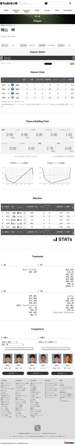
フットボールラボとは (65, 387)
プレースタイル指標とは (66, 394)
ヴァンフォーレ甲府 (20, 401)
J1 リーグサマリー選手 (51, 385)
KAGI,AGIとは (63, 392)
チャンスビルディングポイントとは (25, 156)
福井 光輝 (33, 272)
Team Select (67, 10)
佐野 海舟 (33, 296)
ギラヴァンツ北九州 (35, 411)
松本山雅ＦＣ (33, 390)
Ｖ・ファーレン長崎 (6, 417)
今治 (17, 98)
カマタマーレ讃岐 (35, 406)
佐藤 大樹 (70, 300)
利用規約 (21, 433)
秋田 (14, 227)
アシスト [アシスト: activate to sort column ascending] (47, 207)
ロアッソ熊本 (33, 413)
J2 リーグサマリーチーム (51, 388)
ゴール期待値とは (64, 401)
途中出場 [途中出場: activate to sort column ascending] (39, 80)
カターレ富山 (18, 404)
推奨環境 (27, 433)
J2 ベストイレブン (50, 392)
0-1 (21, 213)
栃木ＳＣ (32, 385)
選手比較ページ (13, 373)
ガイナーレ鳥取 (34, 403)
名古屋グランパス (5, 403)
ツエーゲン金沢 (34, 394)
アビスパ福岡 (4, 415)
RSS (72, 63)
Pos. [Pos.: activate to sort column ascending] (36, 207)
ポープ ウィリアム (30, 269)
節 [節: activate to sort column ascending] (2, 207)
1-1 (21, 216)
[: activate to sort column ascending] (6, 80)
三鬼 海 (70, 272)
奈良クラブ (33, 401)
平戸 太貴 (33, 300)
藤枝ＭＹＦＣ (18, 408)
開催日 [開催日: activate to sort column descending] (7, 207)
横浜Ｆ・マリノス (5, 399)
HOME (6, 10)
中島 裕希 (70, 308)
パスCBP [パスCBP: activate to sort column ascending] (66, 207)
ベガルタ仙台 (18, 387)
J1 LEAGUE (4, 380)
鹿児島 (13, 220)
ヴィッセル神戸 (5, 410)
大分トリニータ (19, 415)
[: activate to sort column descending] (3, 80)
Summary (47, 380)
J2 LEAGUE (18, 380)
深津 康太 (70, 276)
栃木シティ (18, 394)
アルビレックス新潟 (20, 403)
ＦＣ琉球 (32, 417)
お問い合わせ (52, 433)
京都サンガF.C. (4, 404)
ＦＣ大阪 (32, 399)
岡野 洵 (70, 284)
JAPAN (36, 10)
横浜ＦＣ (17, 397)
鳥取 (14, 216)
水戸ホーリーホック (6, 385)
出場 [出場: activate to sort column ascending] (24, 80)
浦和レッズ (4, 387)
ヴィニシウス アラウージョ (63, 312)
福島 (14, 213)
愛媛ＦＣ (32, 408)
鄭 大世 (70, 298)
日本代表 (62, 385)
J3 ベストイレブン (50, 397)
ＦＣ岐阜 (32, 395)
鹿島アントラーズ (5, 383)
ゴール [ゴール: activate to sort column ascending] (55, 80)
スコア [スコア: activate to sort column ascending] (19, 207)
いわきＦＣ (18, 392)
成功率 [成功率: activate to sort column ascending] (70, 80)
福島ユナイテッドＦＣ (36, 383)
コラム (61, 383)
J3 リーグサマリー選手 (51, 395)
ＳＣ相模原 (33, 388)
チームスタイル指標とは (66, 395)
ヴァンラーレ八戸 (20, 385)
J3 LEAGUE (33, 380)
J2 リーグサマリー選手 (51, 390)
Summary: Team (16, 11)
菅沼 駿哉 (70, 279)
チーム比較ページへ (19, 348)
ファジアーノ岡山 (5, 411)
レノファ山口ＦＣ (35, 404)
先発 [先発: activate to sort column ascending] (31, 80)
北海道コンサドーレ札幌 (21, 383)
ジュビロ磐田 (18, 406)
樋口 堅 (33, 315)
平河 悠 (70, 310)
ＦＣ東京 (3, 392)
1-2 (21, 227)
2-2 (21, 223)
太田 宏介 (70, 274)
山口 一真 (33, 308)
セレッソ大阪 (4, 408)
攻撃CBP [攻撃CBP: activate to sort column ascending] (59, 207)
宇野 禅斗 (33, 303)
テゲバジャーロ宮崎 (20, 417)
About (57, 10)
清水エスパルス (5, 401)
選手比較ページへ (56, 348)
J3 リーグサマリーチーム (51, 394)
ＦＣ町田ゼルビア (5, 395)
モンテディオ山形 (20, 390)
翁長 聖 (33, 310)
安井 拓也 (33, 312)
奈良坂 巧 (70, 286)
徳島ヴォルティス (20, 410)
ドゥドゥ (70, 296)
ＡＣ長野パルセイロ (35, 392)
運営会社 (45, 433)
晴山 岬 (70, 303)
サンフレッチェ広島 (6, 413)
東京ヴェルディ (5, 394)
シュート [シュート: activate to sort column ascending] (63, 80)
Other (61, 380)
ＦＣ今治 (17, 411)
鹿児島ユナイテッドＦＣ (36, 415)
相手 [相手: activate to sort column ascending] (12, 207)
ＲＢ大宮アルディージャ (21, 395)
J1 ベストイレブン (50, 387)
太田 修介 (70, 305)
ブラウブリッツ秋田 (20, 388)
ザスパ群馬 (33, 387)
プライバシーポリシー (36, 433)
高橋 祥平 (70, 281)
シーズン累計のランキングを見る (63, 156)
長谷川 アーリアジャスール (26, 305)
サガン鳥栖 (18, 413)
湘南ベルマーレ (19, 399)
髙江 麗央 (33, 298)
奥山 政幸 (70, 269)
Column (47, 10)
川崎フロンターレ (5, 397)
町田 (17, 85)
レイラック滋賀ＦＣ (35, 397)
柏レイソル (4, 390)
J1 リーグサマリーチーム (51, 383)
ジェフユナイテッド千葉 (7, 388)
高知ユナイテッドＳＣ (36, 410)
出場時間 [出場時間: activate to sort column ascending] (47, 80)
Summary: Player (26, 11)
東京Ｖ (13, 223)
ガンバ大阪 (4, 406)
